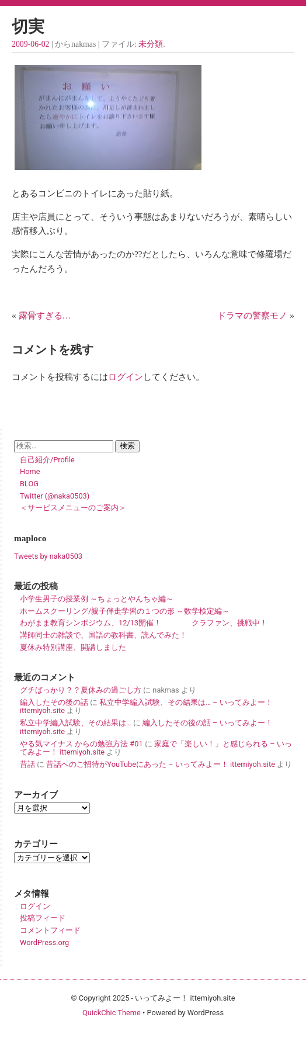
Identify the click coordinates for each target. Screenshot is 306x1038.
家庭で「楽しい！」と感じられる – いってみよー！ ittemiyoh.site (156, 748)
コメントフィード (50, 930)
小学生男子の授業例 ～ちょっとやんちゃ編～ (96, 598)
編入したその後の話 (54, 702)
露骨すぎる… (45, 315)
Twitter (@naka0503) (54, 496)
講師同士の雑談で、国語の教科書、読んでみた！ (103, 635)
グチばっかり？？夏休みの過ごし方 (80, 690)
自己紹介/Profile (47, 459)
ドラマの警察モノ (252, 315)
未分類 (150, 44)
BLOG (29, 483)
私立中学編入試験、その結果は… (75, 722)
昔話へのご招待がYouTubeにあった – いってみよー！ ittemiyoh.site (160, 764)
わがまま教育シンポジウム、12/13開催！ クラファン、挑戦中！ (143, 622)
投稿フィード (42, 918)
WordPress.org (44, 942)
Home (30, 471)
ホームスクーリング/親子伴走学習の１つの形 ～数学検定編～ (125, 611)
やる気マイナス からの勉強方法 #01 (81, 743)
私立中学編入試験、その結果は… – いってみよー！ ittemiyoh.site (146, 706)
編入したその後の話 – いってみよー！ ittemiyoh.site (146, 727)
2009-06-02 (30, 44)
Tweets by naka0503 (48, 556)
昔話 (27, 764)
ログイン (125, 377)
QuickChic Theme (111, 1012)
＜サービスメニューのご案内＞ (73, 507)
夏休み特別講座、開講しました (73, 647)
